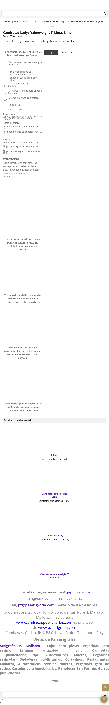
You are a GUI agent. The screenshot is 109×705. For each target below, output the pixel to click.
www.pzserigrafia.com (57, 627)
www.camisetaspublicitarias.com (44, 622)
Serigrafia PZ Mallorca (20, 645)
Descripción (50, 52)
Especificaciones (67, 52)
